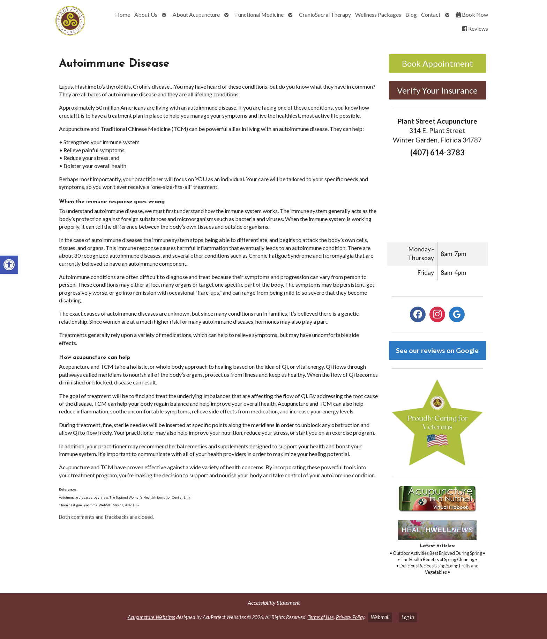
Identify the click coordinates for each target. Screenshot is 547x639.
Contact (431, 14)
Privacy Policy (350, 617)
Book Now (472, 14)
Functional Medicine (259, 14)
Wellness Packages (378, 14)
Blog (411, 14)
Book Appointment (437, 63)
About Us (145, 14)
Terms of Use (321, 617)
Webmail (380, 617)
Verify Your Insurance (437, 90)
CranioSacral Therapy (325, 14)
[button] (9, 265)
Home (122, 14)
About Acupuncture (196, 14)
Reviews (475, 28)
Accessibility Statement (274, 602)
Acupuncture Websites (151, 617)
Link (187, 497)
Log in (408, 617)
